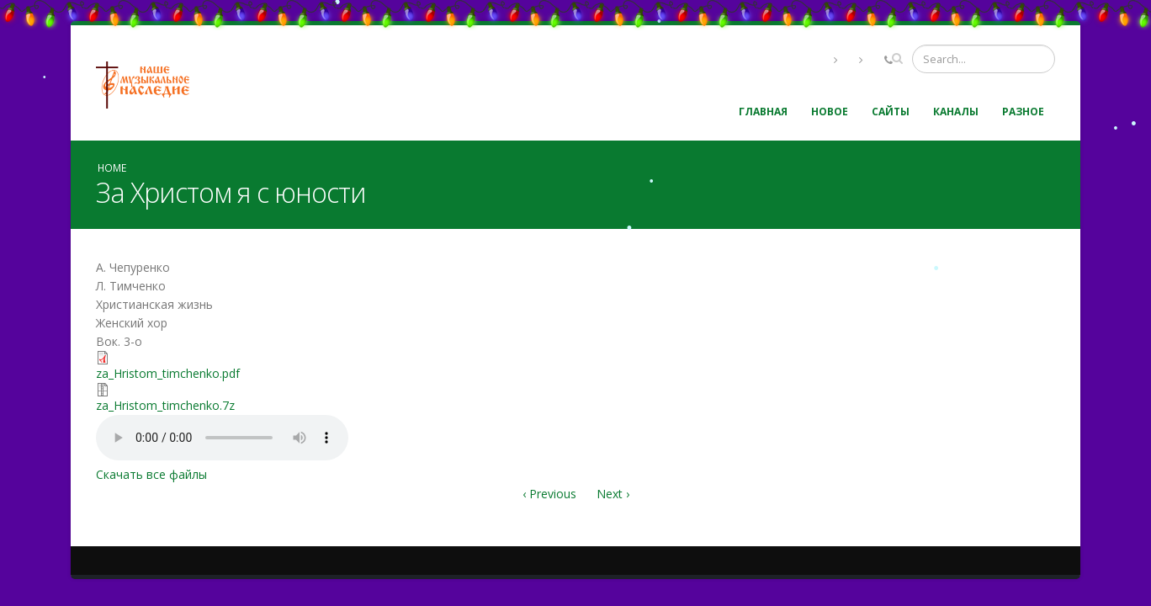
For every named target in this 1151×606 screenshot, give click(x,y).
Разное (1023, 111)
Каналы (956, 111)
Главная (763, 111)
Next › (613, 494)
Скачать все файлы (151, 474)
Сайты (891, 111)
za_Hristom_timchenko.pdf (168, 373)
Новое (829, 111)
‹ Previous (549, 494)
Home (112, 167)
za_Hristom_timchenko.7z (165, 405)
